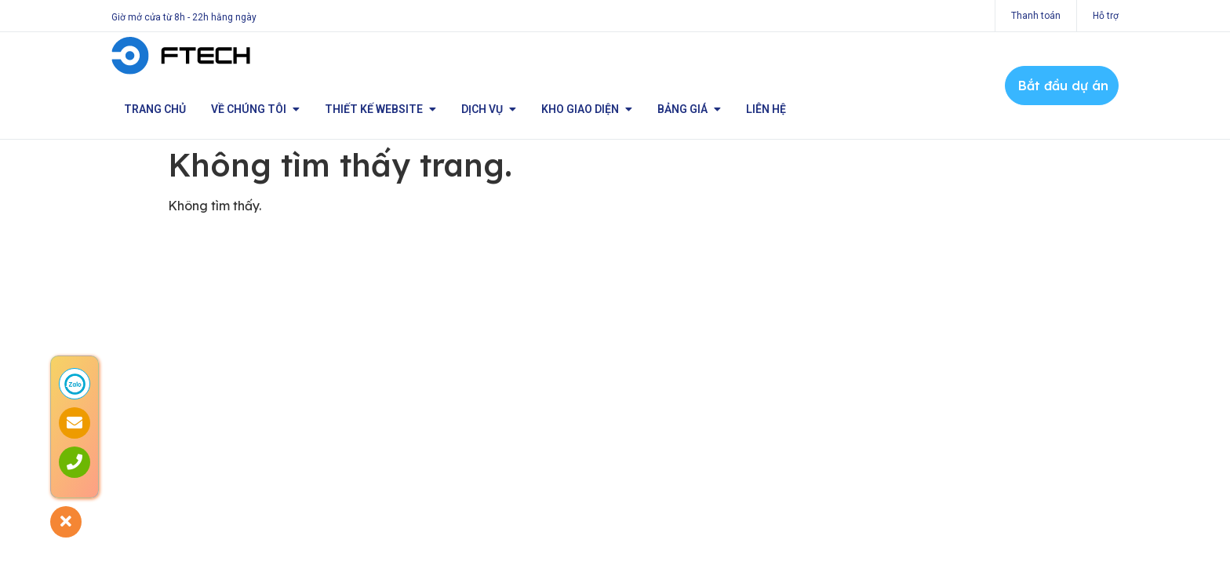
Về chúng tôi (255, 109)
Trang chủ (155, 109)
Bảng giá (689, 109)
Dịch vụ (488, 109)
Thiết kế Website (380, 109)
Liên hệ (766, 109)
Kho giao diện (586, 109)
